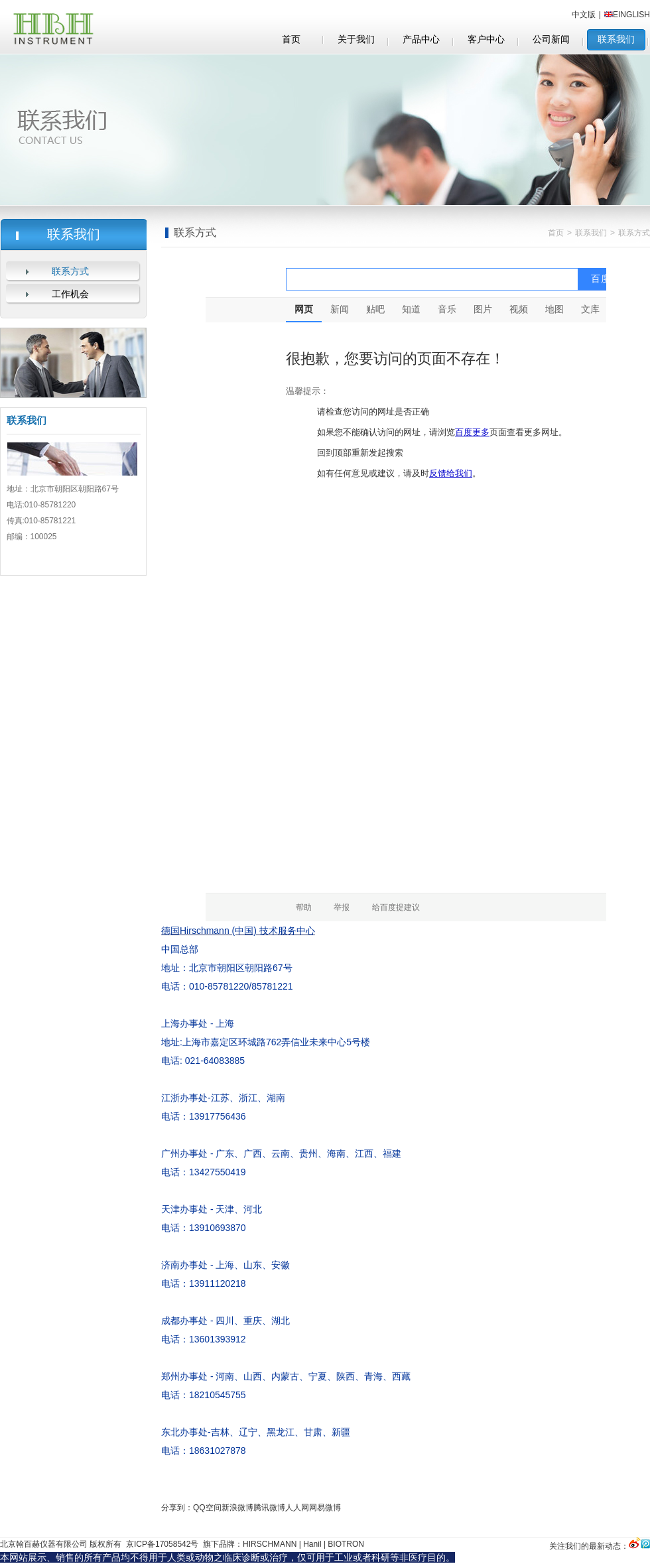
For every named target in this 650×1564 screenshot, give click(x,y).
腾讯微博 (269, 1507)
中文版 (584, 14)
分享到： (177, 1507)
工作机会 (70, 294)
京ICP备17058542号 (161, 1544)
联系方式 (70, 272)
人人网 (297, 1507)
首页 (556, 232)
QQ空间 (207, 1507)
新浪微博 (237, 1507)
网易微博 (325, 1507)
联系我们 (591, 232)
